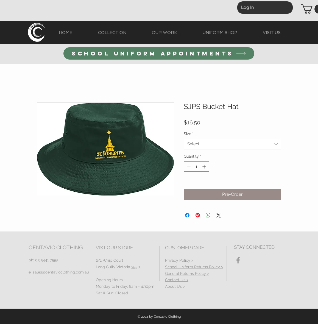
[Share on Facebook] (187, 215)
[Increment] (204, 166)
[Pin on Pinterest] (197, 215)
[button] (112, 32)
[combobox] (232, 144)
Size (189, 134)
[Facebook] (238, 260)
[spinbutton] (196, 166)
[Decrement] (188, 166)
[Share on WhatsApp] (208, 215)
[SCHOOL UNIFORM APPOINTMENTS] (158, 53)
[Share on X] (218, 215)
